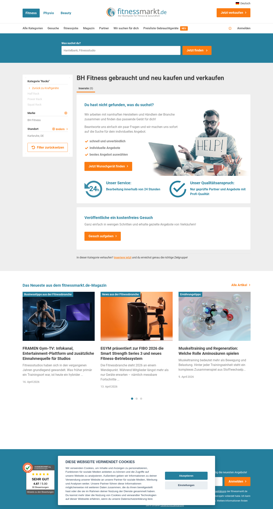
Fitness (31, 13)
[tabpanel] (59, 339)
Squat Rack (34, 104)
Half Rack (33, 93)
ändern (60, 129)
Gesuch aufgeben (101, 236)
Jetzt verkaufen (232, 13)
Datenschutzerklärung (172, 505)
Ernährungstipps (190, 294)
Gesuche (53, 28)
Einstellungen (186, 485)
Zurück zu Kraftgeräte (43, 88)
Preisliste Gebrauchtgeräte (165, 28)
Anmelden (243, 28)
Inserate (86, 88)
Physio (48, 13)
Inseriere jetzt (122, 257)
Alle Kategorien (33, 28)
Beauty (66, 13)
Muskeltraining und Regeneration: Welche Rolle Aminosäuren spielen (209, 351)
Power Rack (34, 99)
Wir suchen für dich (126, 28)
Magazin (88, 28)
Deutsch (243, 3)
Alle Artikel (239, 285)
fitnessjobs (71, 28)
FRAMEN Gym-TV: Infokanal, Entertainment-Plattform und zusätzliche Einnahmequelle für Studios (58, 353)
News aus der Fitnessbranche (120, 294)
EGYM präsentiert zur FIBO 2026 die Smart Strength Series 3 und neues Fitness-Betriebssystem (132, 353)
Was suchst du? (71, 43)
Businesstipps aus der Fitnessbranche (48, 294)
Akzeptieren (186, 475)
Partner (104, 28)
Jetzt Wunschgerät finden (107, 166)
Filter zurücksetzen (48, 147)
